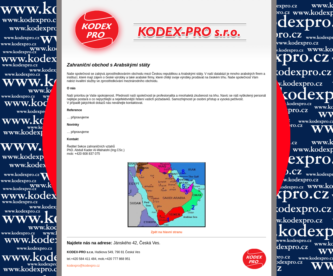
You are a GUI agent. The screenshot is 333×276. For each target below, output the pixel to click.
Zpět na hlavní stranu (166, 232)
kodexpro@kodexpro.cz (83, 265)
